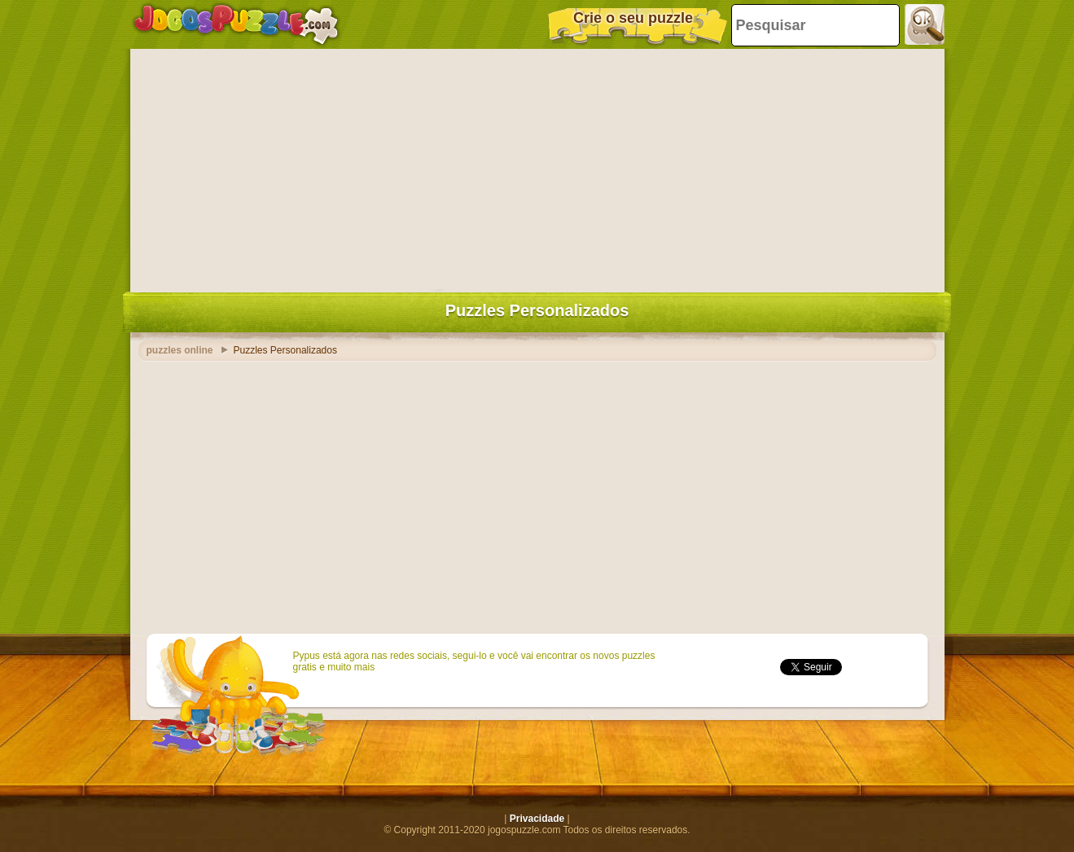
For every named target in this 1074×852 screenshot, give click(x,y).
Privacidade (537, 818)
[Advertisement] (537, 167)
